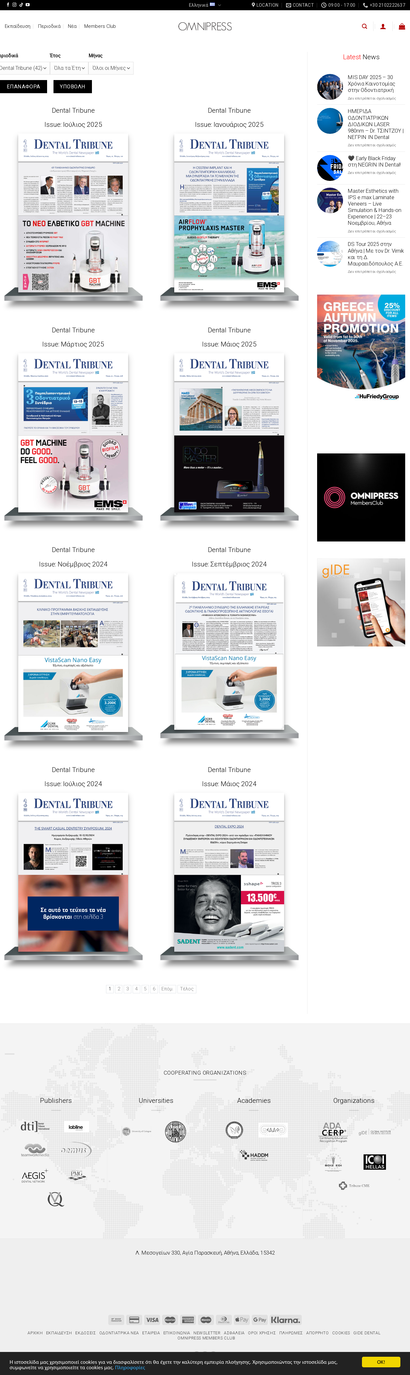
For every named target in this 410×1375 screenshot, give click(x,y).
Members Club (100, 26)
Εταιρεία (151, 1332)
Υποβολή (72, 87)
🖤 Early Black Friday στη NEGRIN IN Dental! (374, 161)
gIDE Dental (367, 1332)
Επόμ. (167, 989)
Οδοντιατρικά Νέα (119, 1332)
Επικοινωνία (176, 1332)
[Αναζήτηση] (364, 26)
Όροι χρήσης (262, 1332)
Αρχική (35, 1332)
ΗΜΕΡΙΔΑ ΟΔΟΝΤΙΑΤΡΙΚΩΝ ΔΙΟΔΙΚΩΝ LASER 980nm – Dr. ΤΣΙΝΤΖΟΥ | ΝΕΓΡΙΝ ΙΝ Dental (376, 124)
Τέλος (187, 989)
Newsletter (206, 1332)
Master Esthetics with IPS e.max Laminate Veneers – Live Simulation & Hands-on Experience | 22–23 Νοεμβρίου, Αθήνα (374, 207)
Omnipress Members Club (205, 1338)
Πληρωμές (291, 1332)
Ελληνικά (205, 5)
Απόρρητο (317, 1332)
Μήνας (95, 56)
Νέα (72, 26)
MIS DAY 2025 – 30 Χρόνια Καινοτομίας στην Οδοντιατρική (371, 83)
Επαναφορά (23, 87)
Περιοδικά (49, 26)
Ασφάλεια (234, 1332)
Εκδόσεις (85, 1332)
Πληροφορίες (130, 1367)
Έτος (55, 56)
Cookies (341, 1332)
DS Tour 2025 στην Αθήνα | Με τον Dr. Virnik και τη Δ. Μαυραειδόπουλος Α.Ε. (376, 253)
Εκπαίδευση (17, 26)
